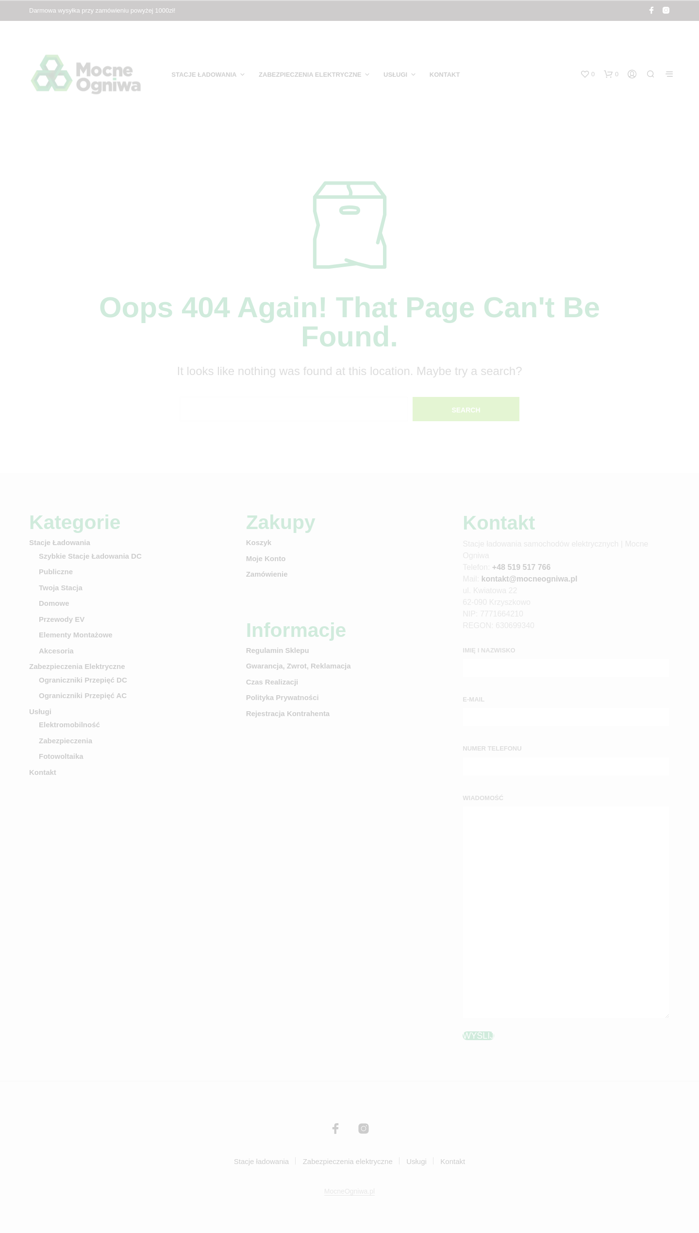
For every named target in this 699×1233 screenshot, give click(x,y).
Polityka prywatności (282, 697)
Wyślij (478, 1035)
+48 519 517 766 (521, 567)
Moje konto (266, 558)
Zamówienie (267, 574)
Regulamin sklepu (277, 650)
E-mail (473, 699)
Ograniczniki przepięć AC (83, 695)
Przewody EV (61, 619)
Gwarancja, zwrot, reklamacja (298, 666)
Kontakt (445, 74)
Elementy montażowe (76, 635)
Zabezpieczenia (65, 740)
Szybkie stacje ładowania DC (90, 556)
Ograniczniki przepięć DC (83, 680)
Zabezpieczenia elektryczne (310, 74)
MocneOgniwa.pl (349, 1191)
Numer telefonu (492, 748)
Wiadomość (483, 798)
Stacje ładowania (203, 74)
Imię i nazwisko (489, 650)
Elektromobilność (69, 724)
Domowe (54, 603)
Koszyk (259, 542)
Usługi (395, 74)
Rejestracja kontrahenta (288, 713)
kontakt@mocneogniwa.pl (530, 579)
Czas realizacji (272, 682)
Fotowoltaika (61, 756)
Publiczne (56, 571)
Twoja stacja (61, 587)
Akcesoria (56, 651)
